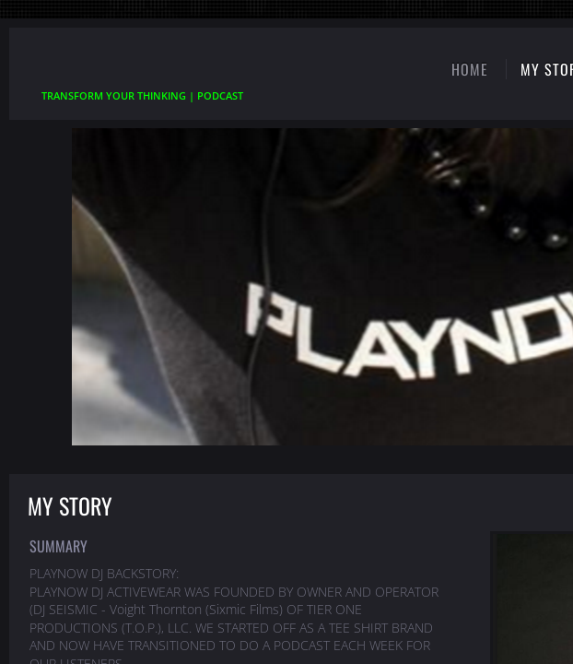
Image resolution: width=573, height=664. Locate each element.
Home (469, 69)
